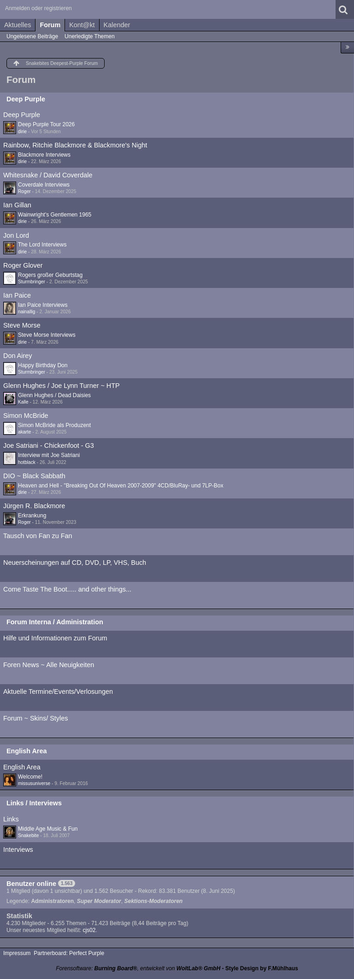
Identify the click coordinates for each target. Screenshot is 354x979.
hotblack (26, 462)
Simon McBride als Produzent (54, 425)
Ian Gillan (17, 205)
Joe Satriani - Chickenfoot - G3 (48, 445)
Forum (50, 25)
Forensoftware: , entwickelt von (138, 968)
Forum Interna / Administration (54, 622)
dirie (22, 131)
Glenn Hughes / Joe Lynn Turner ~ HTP (61, 385)
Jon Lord (16, 235)
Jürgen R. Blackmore (34, 506)
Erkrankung (32, 515)
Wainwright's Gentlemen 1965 (54, 214)
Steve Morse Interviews (47, 335)
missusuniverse (34, 783)
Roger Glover (23, 265)
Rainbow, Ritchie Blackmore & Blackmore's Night (75, 145)
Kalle (23, 401)
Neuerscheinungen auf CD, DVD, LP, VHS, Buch (74, 562)
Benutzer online (31, 883)
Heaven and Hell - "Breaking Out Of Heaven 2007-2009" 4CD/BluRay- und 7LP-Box (120, 485)
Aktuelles (17, 25)
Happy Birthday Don (42, 365)
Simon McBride (25, 415)
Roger (24, 191)
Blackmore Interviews (44, 155)
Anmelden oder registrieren (38, 8)
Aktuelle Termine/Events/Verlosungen (58, 691)
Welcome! (30, 777)
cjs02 (89, 930)
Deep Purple (25, 99)
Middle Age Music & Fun (47, 829)
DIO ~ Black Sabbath (34, 476)
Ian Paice (17, 295)
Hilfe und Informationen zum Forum (55, 638)
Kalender (117, 25)
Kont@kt (81, 25)
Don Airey (17, 355)
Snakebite (28, 835)
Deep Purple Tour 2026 (46, 124)
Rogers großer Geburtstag (50, 275)
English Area (26, 751)
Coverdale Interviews (44, 185)
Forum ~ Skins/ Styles (35, 718)
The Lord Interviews (42, 244)
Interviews (18, 849)
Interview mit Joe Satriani (49, 455)
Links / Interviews (34, 803)
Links (11, 819)
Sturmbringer (31, 281)
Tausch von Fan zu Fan (37, 535)
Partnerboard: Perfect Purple (69, 953)
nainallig (26, 311)
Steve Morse (22, 325)
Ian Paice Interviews (42, 305)
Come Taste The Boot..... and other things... (67, 589)
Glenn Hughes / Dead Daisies (54, 395)
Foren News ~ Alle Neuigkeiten (48, 664)
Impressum (16, 953)
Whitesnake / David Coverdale (48, 175)
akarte (24, 431)
